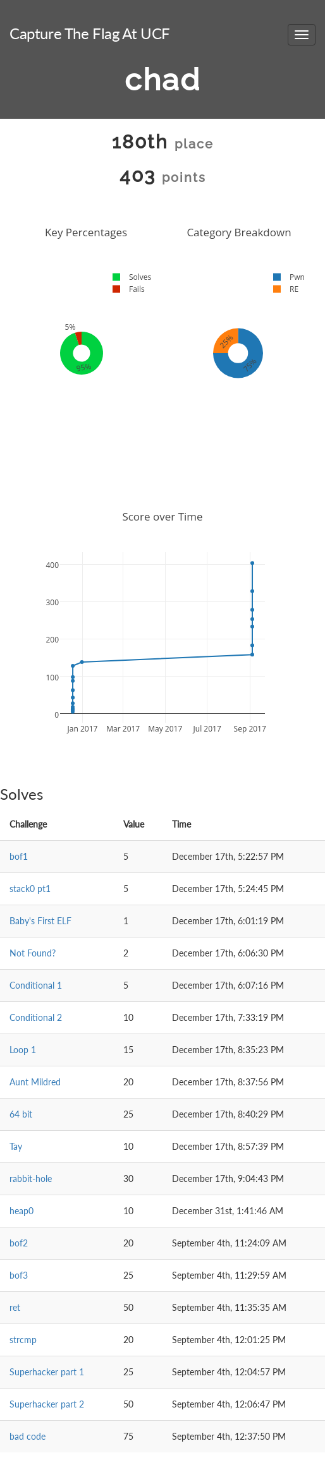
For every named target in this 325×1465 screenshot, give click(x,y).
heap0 (21, 1210)
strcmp (23, 1339)
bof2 (18, 1243)
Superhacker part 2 (46, 1404)
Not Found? (32, 953)
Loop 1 (22, 1049)
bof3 (18, 1275)
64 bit (20, 1114)
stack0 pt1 (30, 888)
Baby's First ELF (40, 920)
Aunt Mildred (35, 1081)
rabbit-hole (30, 1178)
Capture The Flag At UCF (89, 33)
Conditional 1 (35, 985)
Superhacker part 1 (46, 1371)
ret (14, 1307)
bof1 (18, 856)
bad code (27, 1436)
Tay (15, 1146)
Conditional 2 (35, 1017)
